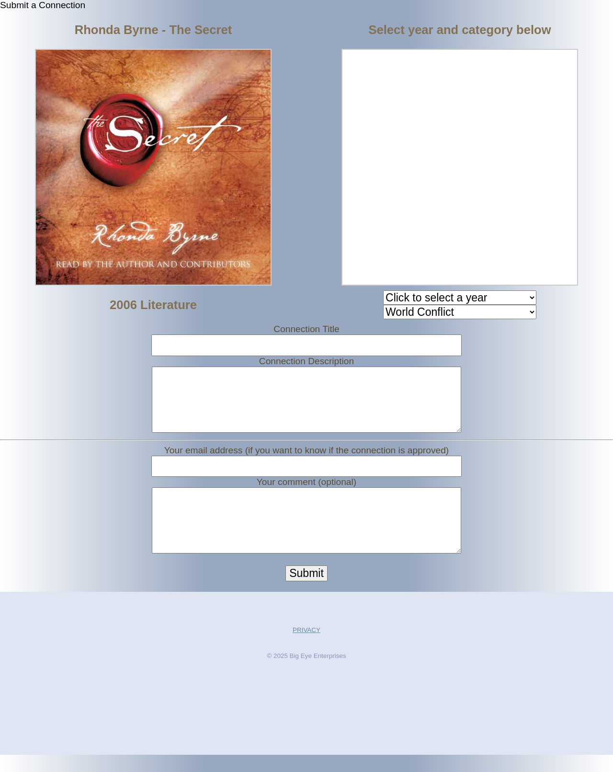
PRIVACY (306, 647)
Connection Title (306, 329)
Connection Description (306, 361)
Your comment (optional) (306, 490)
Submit (306, 590)
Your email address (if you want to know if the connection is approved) (306, 459)
